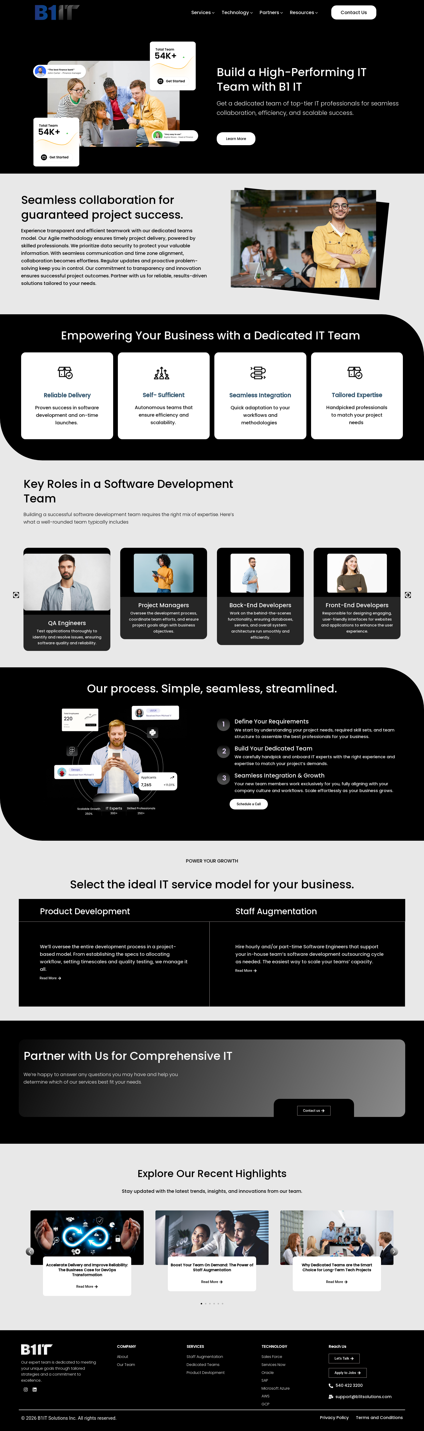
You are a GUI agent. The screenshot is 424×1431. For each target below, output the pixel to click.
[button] (16, 595)
